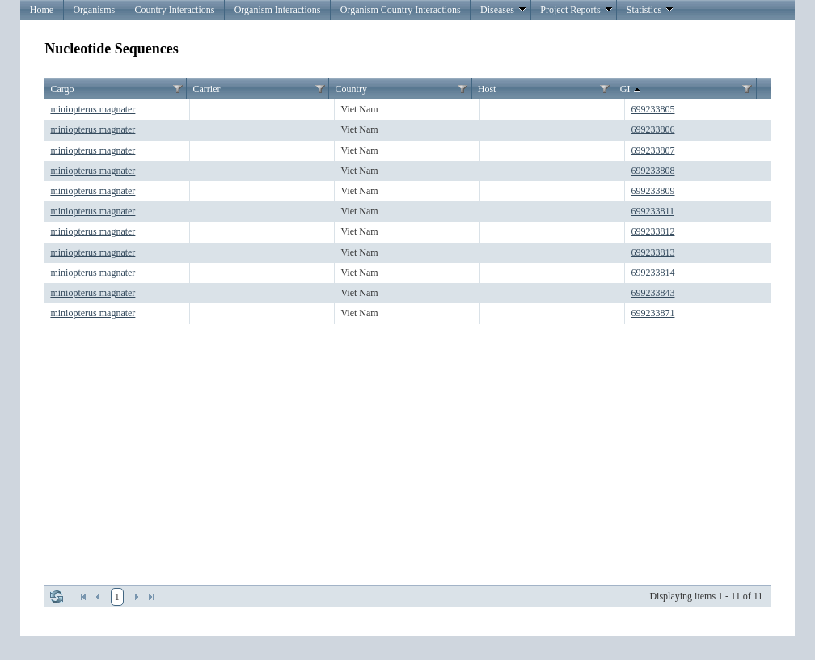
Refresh (56, 596)
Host (487, 89)
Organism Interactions (277, 9)
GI (632, 89)
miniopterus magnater (92, 109)
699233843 (652, 292)
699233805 (652, 109)
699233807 (652, 150)
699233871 (652, 313)
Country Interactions (174, 9)
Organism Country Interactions (400, 9)
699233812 (652, 231)
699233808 (652, 170)
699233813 (652, 252)
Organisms (94, 9)
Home (41, 9)
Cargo (62, 89)
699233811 (652, 211)
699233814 (652, 272)
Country (351, 89)
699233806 (652, 129)
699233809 (652, 191)
